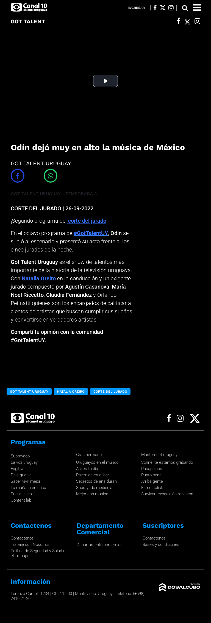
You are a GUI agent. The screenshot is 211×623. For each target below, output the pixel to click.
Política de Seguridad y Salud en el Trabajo (39, 553)
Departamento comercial (99, 544)
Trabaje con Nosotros (30, 544)
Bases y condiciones (161, 544)
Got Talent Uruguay (29, 391)
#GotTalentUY (91, 233)
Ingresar (136, 8)
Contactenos (22, 538)
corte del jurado (86, 220)
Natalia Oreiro (39, 278)
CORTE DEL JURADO (110, 391)
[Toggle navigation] (197, 7)
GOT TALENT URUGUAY (36, 193)
